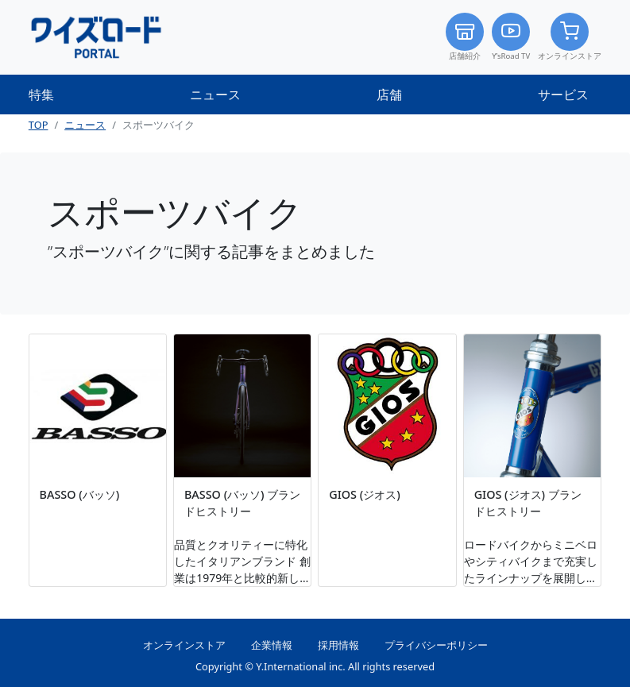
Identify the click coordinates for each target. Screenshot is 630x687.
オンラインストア (569, 37)
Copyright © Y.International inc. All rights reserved (315, 666)
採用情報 (338, 645)
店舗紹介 (465, 37)
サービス (563, 94)
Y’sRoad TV (511, 37)
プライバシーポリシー (436, 645)
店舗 (389, 94)
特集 (41, 94)
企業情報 (271, 645)
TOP (38, 125)
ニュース (215, 94)
